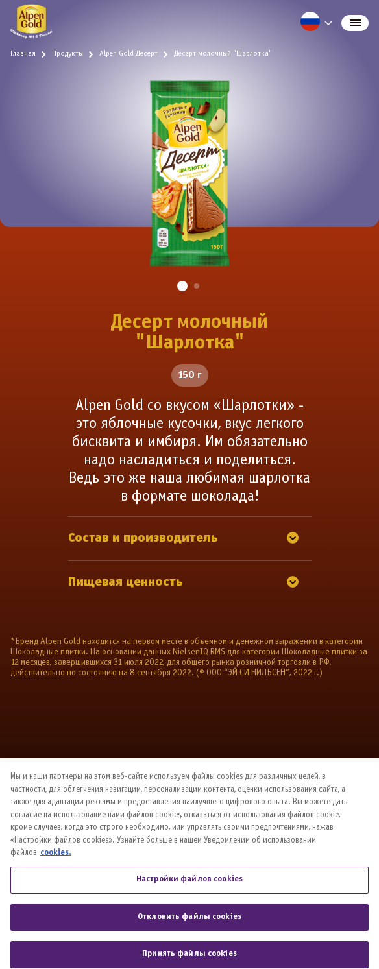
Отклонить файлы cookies (189, 931)
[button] (182, 286)
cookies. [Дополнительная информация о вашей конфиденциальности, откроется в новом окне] (55, 867)
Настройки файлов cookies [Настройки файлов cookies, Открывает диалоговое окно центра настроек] (189, 894)
